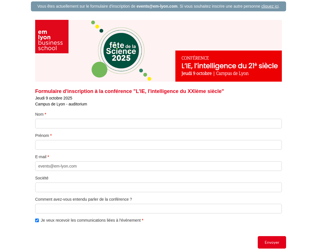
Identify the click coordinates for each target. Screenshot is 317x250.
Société (41, 178)
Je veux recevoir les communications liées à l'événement (88, 220)
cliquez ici (270, 6)
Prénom (42, 135)
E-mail (41, 156)
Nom (39, 114)
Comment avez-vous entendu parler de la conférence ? (83, 199)
